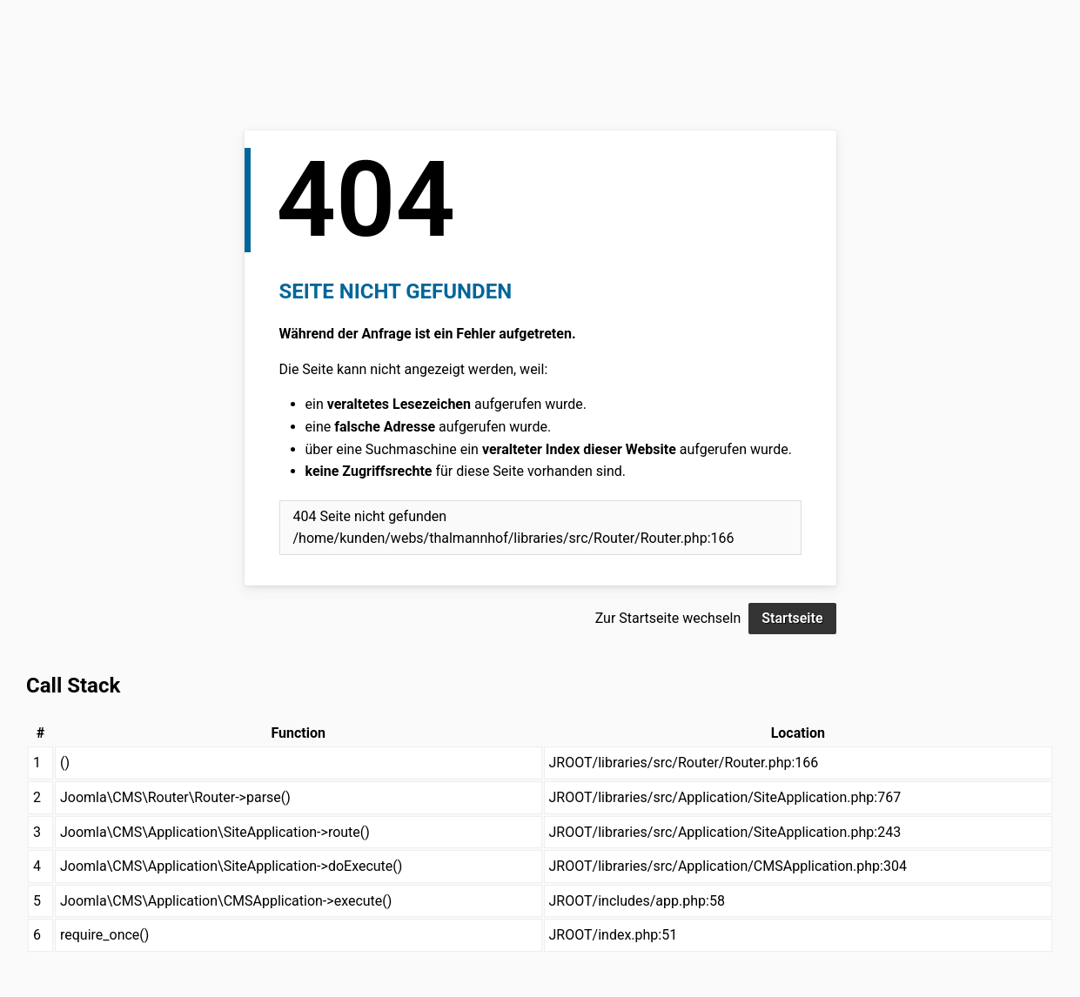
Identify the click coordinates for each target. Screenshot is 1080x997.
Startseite (791, 618)
